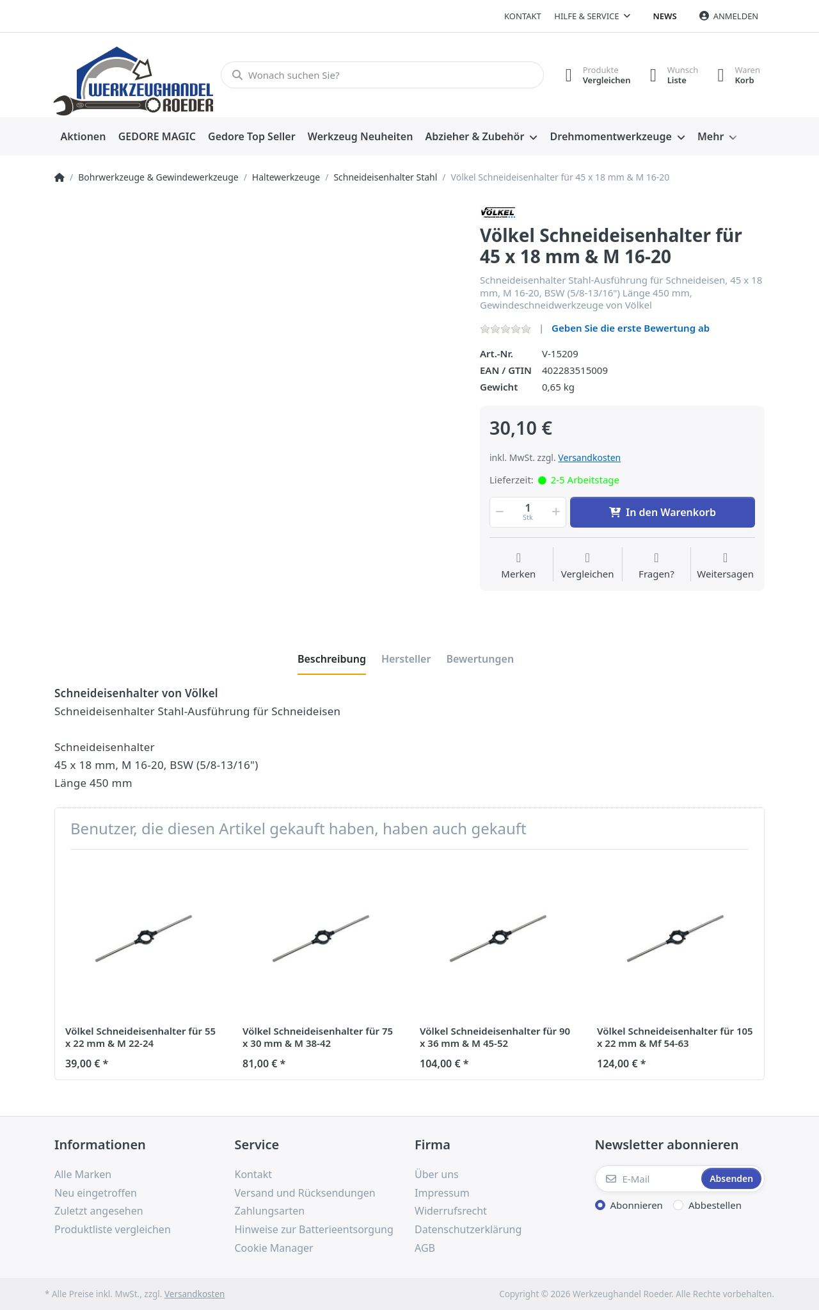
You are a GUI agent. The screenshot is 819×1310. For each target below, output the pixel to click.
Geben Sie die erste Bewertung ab (631, 327)
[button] (498, 512)
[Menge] (527, 512)
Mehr (710, 136)
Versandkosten (589, 457)
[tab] (332, 659)
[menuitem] (83, 137)
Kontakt (522, 16)
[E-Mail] (647, 1178)
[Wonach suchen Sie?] (382, 74)
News (665, 16)
